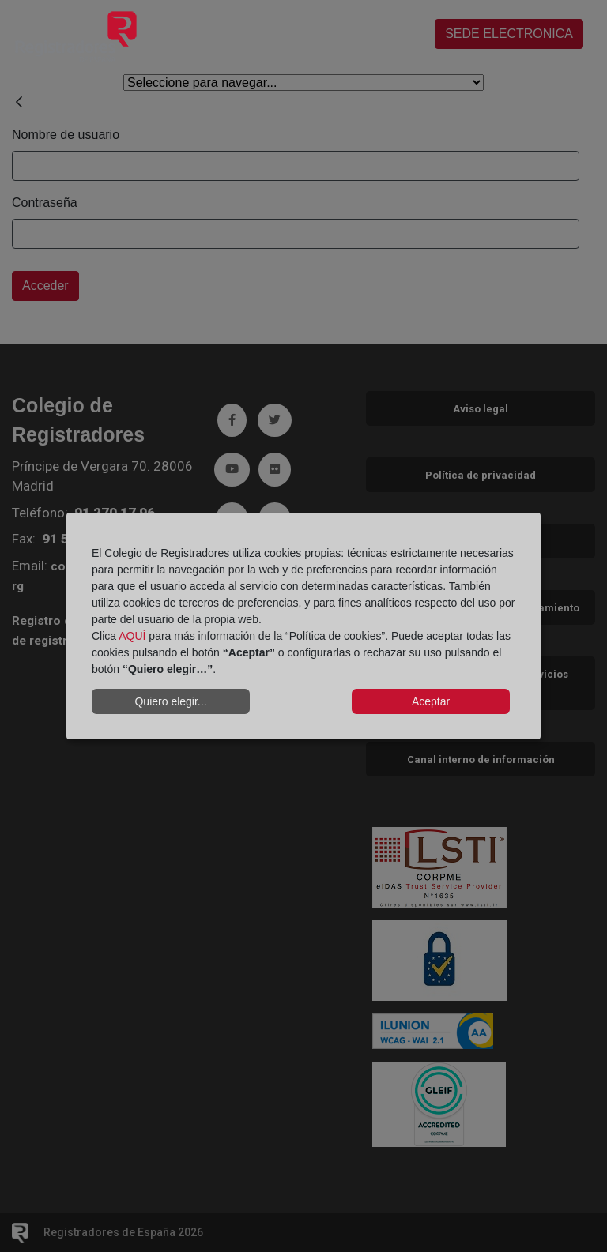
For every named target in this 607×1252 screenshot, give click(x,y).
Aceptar (431, 701)
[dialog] (303, 626)
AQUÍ (132, 636)
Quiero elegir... (170, 701)
